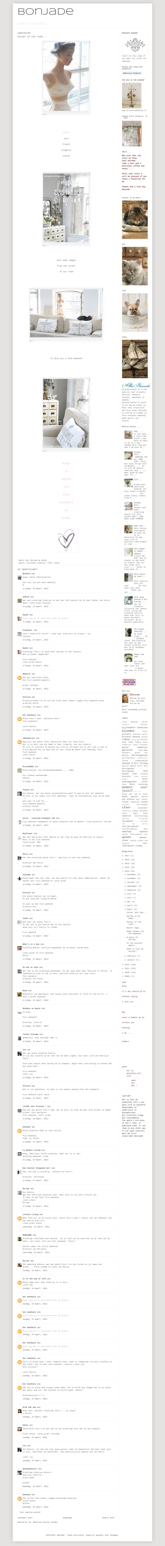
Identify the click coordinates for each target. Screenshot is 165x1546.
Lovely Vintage (30, 1034)
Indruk (26, 597)
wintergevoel (136, 834)
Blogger (114, 1535)
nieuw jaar (127, 794)
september (132, 886)
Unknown (26, 1127)
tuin (145, 813)
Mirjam (26, 1189)
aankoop (134, 722)
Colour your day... (137, 913)
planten (131, 799)
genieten (127, 750)
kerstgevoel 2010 (135, 771)
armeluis (125, 724)
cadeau (126, 739)
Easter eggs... (134, 928)
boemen (145, 731)
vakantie (126, 816)
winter (125, 834)
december (132, 875)
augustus (132, 890)
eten (124, 742)
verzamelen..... (130, 821)
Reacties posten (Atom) (45, 1522)
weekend (144, 832)
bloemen (128, 731)
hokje (25, 1425)
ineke (25, 918)
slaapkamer (143, 808)
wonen (56, 563)
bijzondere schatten (35, 563)
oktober (131, 882)
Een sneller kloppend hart (37, 1168)
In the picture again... (134, 944)
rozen (144, 802)
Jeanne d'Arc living (135, 763)
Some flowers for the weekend (136, 932)
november (132, 878)
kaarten (125, 766)
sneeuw (135, 811)
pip (123, 799)
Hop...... (139, 431)
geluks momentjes (135, 747)
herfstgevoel (140, 755)
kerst (133, 766)
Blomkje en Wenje (32, 1009)
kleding (144, 774)
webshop (126, 831)
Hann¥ (25, 615)
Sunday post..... (139, 453)
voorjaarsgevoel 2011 (135, 829)
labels (124, 779)
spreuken (144, 811)
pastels (134, 797)
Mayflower (28, 834)
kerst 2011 (142, 766)
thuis (124, 813)
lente (145, 779)
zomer (145, 843)
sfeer (49, 563)
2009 (127, 976)
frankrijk (126, 745)
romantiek (134, 802)
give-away (143, 750)
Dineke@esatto (30, 1469)
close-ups (136, 740)
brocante (126, 734)
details (144, 740)
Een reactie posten (30, 1512)
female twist (141, 742)
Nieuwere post (25, 1518)
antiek (145, 722)
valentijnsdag (141, 816)
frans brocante (140, 745)
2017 (127, 856)
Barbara (26, 574)
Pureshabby (28, 767)
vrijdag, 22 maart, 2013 (35, 589)
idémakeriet (29, 738)
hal (146, 753)
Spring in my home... (133, 917)
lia (24, 1050)
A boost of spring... (132, 938)
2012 (127, 965)
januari (131, 960)
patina (145, 797)
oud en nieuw (141, 794)
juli (130, 894)
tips (135, 813)
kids (134, 774)
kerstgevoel (128, 769)
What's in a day (31, 944)
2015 (127, 864)
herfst (125, 755)
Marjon (26, 1261)
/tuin (124, 722)
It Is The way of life (34, 1279)
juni (130, 898)
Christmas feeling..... (140, 630)
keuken (125, 774)
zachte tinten (136, 841)
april (130, 906)
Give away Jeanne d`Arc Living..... (140, 599)
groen (137, 753)
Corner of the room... (134, 923)
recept (125, 802)
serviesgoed (142, 804)
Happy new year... (139, 655)
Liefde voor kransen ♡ (35, 1106)
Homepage (67, 1518)
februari (132, 956)
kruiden (144, 776)
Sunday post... (138, 504)
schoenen (125, 804)
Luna (124, 784)
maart (130, 909)
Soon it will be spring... (135, 950)
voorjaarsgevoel (130, 826)
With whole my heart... (140, 575)
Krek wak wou (29, 1407)
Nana (25, 991)
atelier (144, 724)
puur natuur (142, 799)
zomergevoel (128, 846)
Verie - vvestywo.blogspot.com (39, 818)
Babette (26, 674)
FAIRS (130, 742)
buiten (145, 737)
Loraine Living (30, 1215)
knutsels (126, 776)
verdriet (125, 819)
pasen (125, 797)
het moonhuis (29, 715)
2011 (127, 969)
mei (129, 902)
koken (136, 776)
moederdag (143, 784)
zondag (138, 846)
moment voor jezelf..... (135, 789)
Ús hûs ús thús (30, 967)
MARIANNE (27, 1235)
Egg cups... (140, 526)
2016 (127, 860)
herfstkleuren (128, 758)
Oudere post (108, 1518)
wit (146, 834)
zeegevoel (126, 843)
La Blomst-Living (32, 1150)
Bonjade (45, 12)
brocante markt (140, 734)
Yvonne (26, 790)
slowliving (126, 811)
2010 (127, 972)
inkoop (125, 761)
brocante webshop (131, 737)
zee (146, 841)
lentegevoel (129, 781)
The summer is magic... (140, 550)
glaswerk (126, 753)
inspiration (141, 761)
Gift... (138, 480)
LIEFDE (145, 782)
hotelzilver (143, 758)
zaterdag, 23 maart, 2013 (36, 1227)
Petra (25, 854)
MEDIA (132, 784)
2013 (127, 871)
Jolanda (26, 875)
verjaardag (143, 819)
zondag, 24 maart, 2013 (35, 1271)
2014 (127, 867)
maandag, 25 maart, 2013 (35, 1486)
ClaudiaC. (28, 630)
